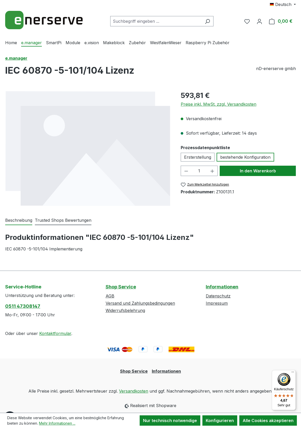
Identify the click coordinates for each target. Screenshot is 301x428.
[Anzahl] (199, 171)
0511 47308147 (22, 306)
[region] (88, 148)
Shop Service (121, 286)
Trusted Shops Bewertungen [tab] (63, 220)
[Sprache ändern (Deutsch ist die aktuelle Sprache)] (283, 4)
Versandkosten (133, 391)
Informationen (222, 286)
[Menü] (293, 373)
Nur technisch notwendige (170, 420)
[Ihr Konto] (259, 21)
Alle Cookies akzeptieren (268, 420)
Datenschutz (218, 296)
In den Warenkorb (258, 170)
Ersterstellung (197, 157)
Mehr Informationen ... (57, 423)
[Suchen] (207, 21)
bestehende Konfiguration (245, 157)
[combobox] (156, 21)
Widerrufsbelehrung (125, 310)
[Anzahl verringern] (186, 171)
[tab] (18, 220)
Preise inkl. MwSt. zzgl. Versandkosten (218, 104)
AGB (110, 296)
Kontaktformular (55, 333)
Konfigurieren (220, 420)
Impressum (217, 303)
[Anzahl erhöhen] (212, 171)
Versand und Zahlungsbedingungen (140, 303)
